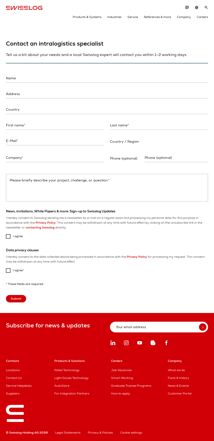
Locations (13, 370)
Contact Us (14, 378)
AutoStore (61, 386)
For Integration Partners (71, 393)
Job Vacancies (121, 370)
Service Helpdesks (19, 386)
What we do (176, 370)
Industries (114, 17)
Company (184, 17)
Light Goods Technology (71, 378)
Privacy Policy (46, 223)
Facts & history (178, 378)
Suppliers (12, 393)
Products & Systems (87, 17)
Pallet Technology (67, 370)
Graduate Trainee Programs (131, 386)
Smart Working (122, 378)
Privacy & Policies (100, 433)
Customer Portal (180, 393)
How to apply (120, 393)
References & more (157, 17)
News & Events (178, 386)
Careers (202, 17)
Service (132, 17)
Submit (16, 299)
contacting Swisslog (40, 227)
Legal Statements (67, 433)
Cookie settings (131, 433)
